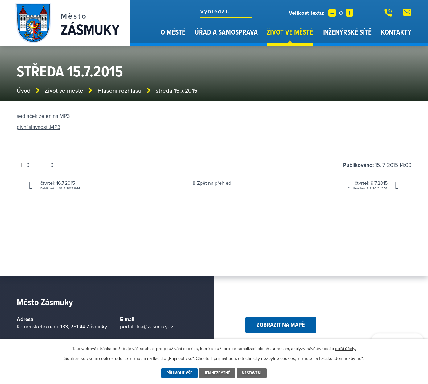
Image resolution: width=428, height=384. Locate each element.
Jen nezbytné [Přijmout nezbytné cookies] (217, 373)
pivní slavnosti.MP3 (38, 127)
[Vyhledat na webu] (226, 11)
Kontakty (396, 32)
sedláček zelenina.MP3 (43, 116)
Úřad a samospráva (226, 32)
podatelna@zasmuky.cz (146, 326)
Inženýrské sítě (347, 32)
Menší (332, 13)
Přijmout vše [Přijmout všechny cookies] (179, 373)
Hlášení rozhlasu (119, 90)
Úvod (148, 36)
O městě (173, 32)
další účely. (345, 348)
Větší (349, 13)
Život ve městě (290, 32)
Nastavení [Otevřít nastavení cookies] (251, 373)
